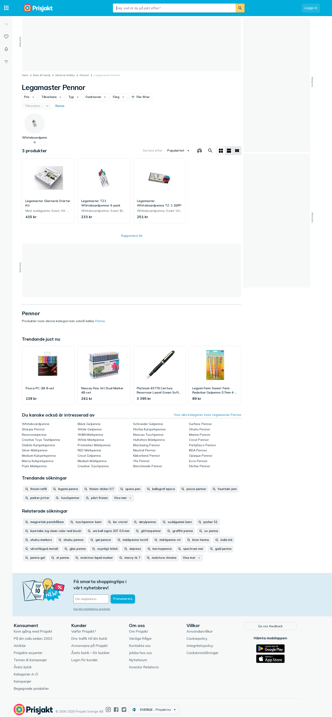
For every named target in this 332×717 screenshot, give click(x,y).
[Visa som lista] (229, 151)
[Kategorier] (6, 8)
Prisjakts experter (39, 649)
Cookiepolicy (207, 635)
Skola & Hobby (65, 75)
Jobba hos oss (151, 649)
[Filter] (6, 61)
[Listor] (6, 36)
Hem (25, 75)
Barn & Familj (41, 75)
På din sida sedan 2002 (44, 635)
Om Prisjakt (149, 628)
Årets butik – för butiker (101, 649)
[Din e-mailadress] (113, 592)
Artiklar (31, 642)
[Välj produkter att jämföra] (199, 150)
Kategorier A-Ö (37, 671)
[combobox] (174, 8)
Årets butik (34, 663)
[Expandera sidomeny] (6, 24)
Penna (100, 321)
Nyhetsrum (149, 656)
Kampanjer (33, 678)
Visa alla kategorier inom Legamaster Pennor (207, 415)
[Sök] (240, 8)
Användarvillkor (210, 628)
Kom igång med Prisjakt (44, 628)
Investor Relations (155, 663)
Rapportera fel (131, 236)
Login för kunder (95, 656)
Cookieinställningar (213, 649)
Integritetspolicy (210, 642)
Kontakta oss (151, 642)
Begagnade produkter (42, 685)
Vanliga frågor (151, 635)
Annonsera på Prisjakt (100, 642)
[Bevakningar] (6, 49)
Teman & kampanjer (41, 656)
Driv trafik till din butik (100, 635)
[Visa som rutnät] (221, 151)
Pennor (84, 75)
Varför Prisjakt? (94, 628)
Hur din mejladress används (102, 602)
